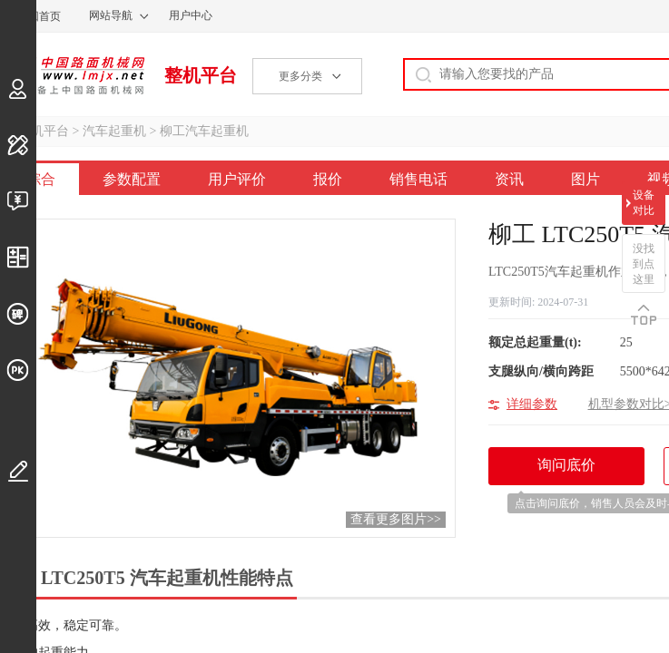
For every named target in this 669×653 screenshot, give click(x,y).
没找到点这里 (643, 264)
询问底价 (575, 471)
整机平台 (200, 75)
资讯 (509, 179)
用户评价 (237, 179)
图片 (585, 179)
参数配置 (132, 179)
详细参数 (532, 404)
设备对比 (643, 203)
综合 (40, 179)
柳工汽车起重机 (204, 131)
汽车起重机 (114, 131)
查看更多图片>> (395, 519)
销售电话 (418, 179)
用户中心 (190, 15)
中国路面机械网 (72, 75)
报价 (327, 179)
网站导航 (111, 15)
